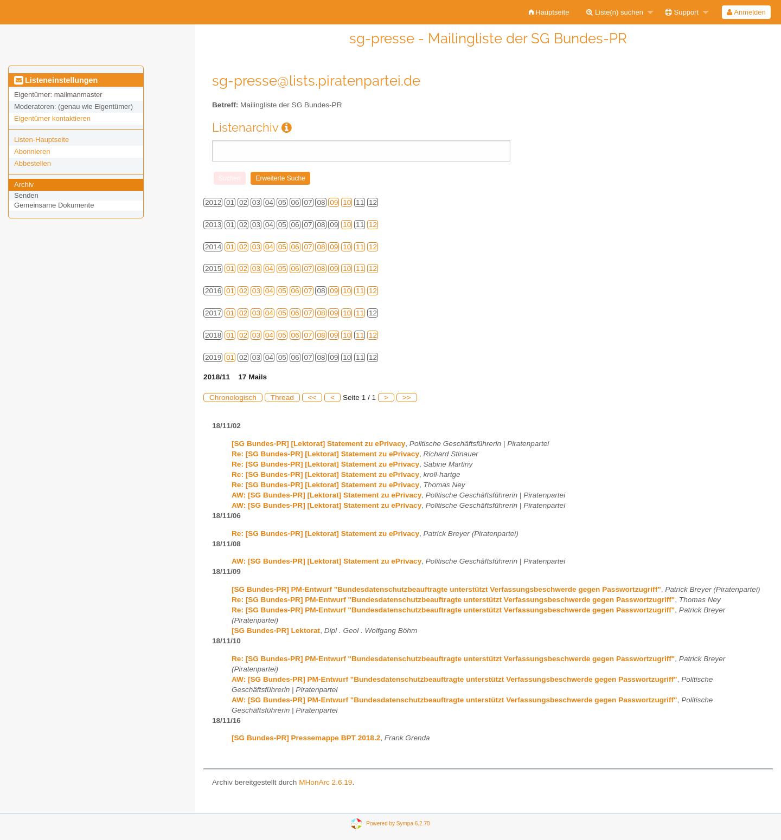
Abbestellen (32, 163)
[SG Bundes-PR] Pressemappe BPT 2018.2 (306, 738)
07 (308, 247)
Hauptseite (549, 12)
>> (406, 397)
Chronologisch (233, 397)
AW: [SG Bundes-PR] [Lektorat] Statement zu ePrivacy (326, 495)
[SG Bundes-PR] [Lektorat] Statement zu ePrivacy (318, 444)
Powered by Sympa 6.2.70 (398, 823)
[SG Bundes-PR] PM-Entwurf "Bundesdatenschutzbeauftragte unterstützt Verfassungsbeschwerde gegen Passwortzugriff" (446, 589)
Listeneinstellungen (56, 80)
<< (312, 397)
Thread (282, 397)
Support (682, 12)
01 (230, 247)
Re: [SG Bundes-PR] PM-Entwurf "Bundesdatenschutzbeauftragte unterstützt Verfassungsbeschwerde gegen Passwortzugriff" (453, 600)
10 (347, 202)
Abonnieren (32, 151)
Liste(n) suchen (614, 12)
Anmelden (746, 12)
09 (334, 202)
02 (243, 247)
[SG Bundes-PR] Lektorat (276, 630)
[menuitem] (549, 12)
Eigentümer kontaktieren (52, 118)
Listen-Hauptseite (41, 139)
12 (373, 225)
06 (295, 247)
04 (269, 247)
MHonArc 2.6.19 (325, 782)
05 (282, 247)
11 (360, 247)
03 (256, 247)
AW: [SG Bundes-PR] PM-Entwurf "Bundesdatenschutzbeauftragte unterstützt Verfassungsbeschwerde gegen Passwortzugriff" (454, 679)
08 (321, 247)
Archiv (24, 184)
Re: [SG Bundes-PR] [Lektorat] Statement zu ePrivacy (325, 454)
